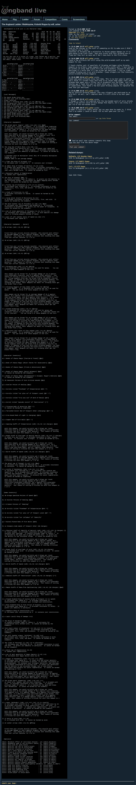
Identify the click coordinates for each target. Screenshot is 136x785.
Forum (37, 19)
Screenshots (79, 19)
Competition (51, 19)
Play (15, 19)
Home (5, 19)
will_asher (89, 46)
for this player (77, 37)
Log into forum (105, 118)
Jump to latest (75, 43)
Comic (65, 19)
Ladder (25, 19)
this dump (76, 32)
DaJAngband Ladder (85, 36)
